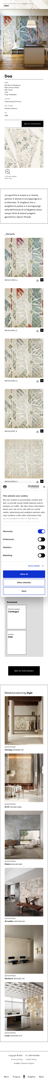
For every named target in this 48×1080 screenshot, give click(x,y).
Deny (24, 591)
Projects (16, 1077)
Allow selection (24, 582)
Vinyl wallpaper (11, 94)
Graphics (31, 1077)
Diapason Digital (27, 1063)
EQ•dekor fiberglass (12, 85)
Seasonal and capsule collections (14, 3)
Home (4, 3)
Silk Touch (9, 90)
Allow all (24, 574)
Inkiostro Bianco (11, 108)
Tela (6, 92)
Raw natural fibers (12, 88)
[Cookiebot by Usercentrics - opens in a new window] (29, 486)
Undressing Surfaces (26, 3)
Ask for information (32, 124)
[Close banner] (44, 487)
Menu (6, 1077)
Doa (33, 3)
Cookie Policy (31, 1059)
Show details (34, 566)
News (41, 1077)
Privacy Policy (17, 1059)
